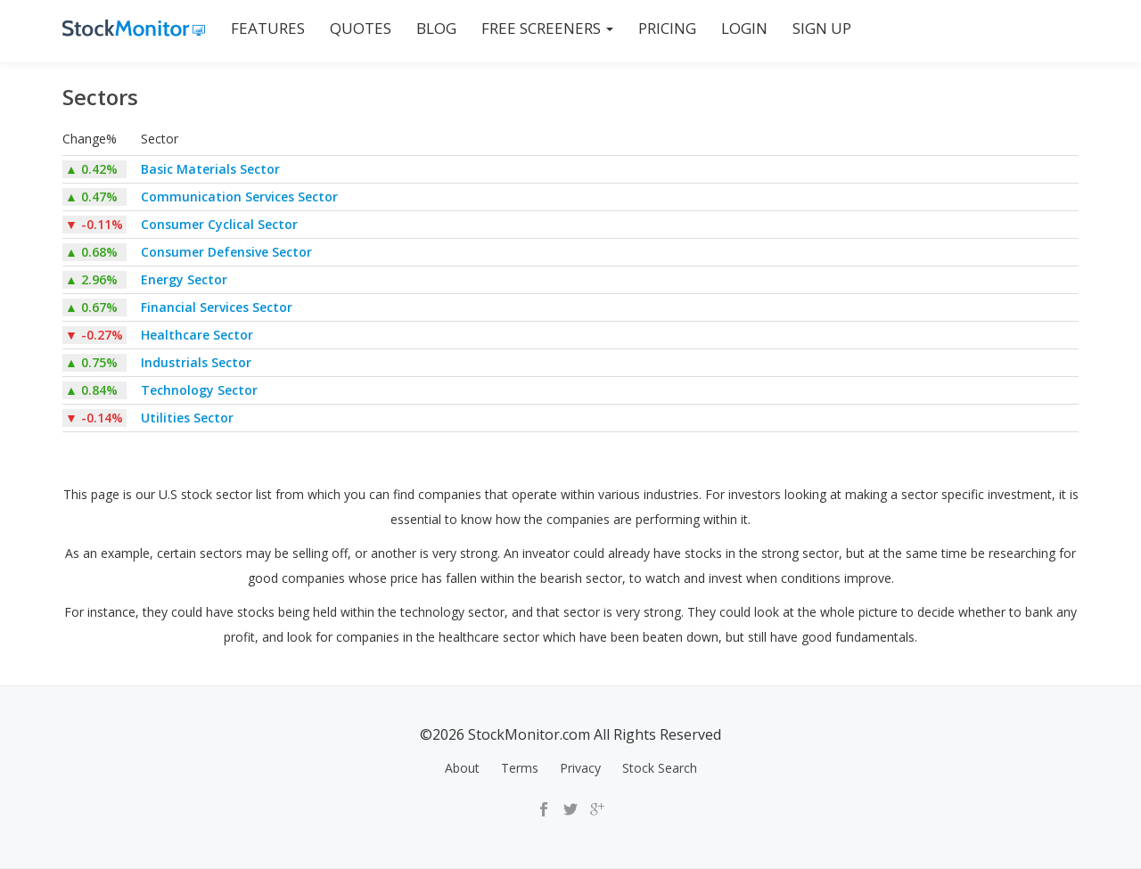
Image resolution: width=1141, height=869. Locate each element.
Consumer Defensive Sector (226, 251)
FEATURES (268, 28)
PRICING (667, 28)
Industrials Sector (196, 362)
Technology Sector (199, 389)
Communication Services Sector (239, 196)
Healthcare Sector (197, 334)
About (462, 767)
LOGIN (744, 28)
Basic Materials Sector (210, 168)
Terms (519, 767)
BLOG (436, 28)
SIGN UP (821, 28)
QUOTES (360, 28)
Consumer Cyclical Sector (219, 224)
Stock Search (659, 767)
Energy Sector (184, 279)
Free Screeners (547, 28)
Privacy (580, 767)
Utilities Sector (187, 417)
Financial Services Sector (216, 307)
